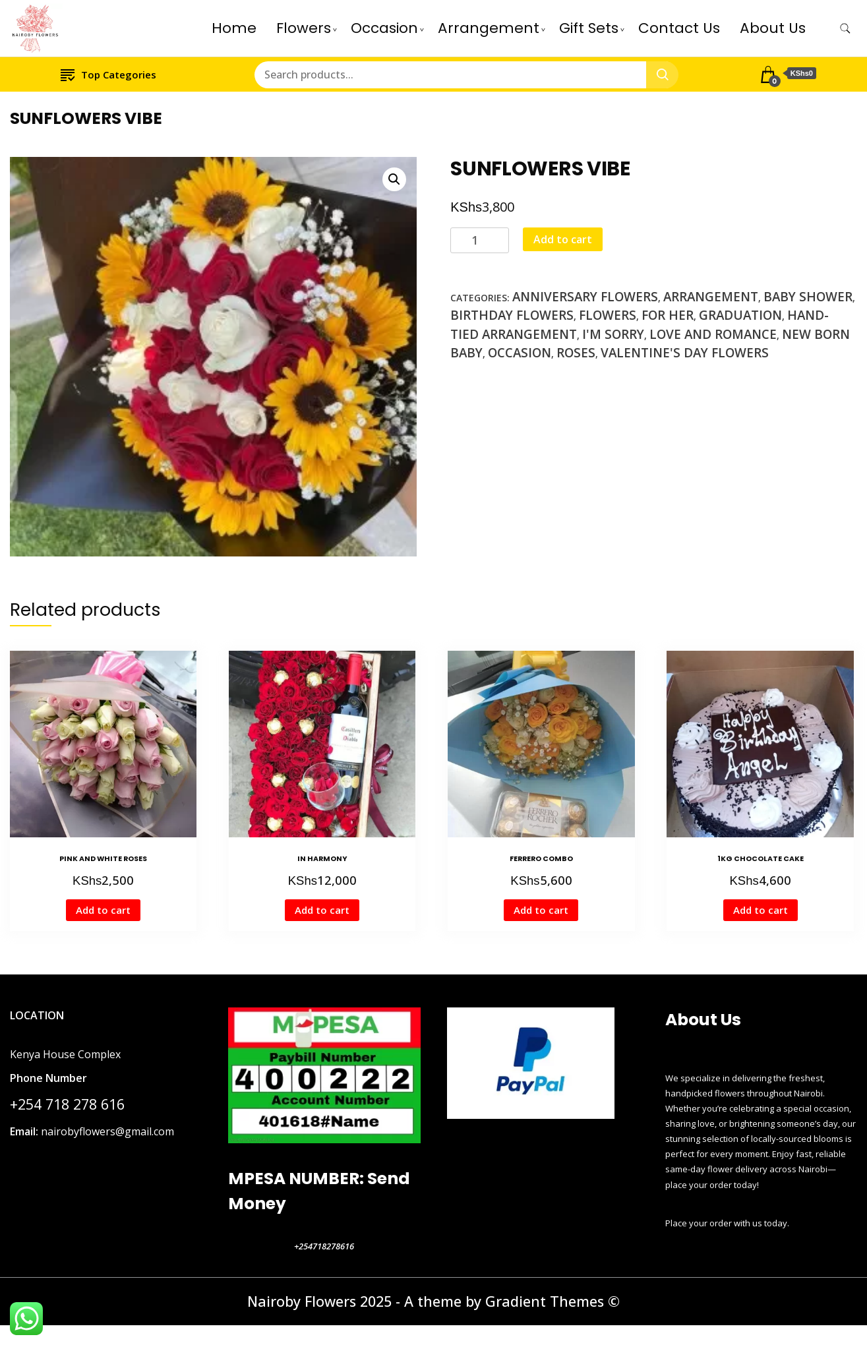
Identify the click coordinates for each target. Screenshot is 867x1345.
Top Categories (108, 74)
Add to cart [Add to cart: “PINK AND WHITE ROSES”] (103, 909)
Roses (575, 352)
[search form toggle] (845, 28)
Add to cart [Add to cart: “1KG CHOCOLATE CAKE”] (760, 909)
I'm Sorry (613, 334)
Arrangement (488, 28)
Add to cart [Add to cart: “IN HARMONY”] (322, 909)
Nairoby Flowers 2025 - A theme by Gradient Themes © (433, 1301)
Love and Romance (713, 334)
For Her (668, 315)
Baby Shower (807, 296)
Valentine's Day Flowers (685, 352)
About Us (773, 28)
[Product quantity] (479, 240)
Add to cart (562, 239)
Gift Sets (588, 28)
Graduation (740, 315)
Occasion (384, 28)
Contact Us (679, 28)
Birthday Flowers (512, 315)
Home (234, 28)
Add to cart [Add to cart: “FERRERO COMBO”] (541, 909)
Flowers (303, 28)
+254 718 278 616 (67, 1104)
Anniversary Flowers (585, 296)
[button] (394, 179)
